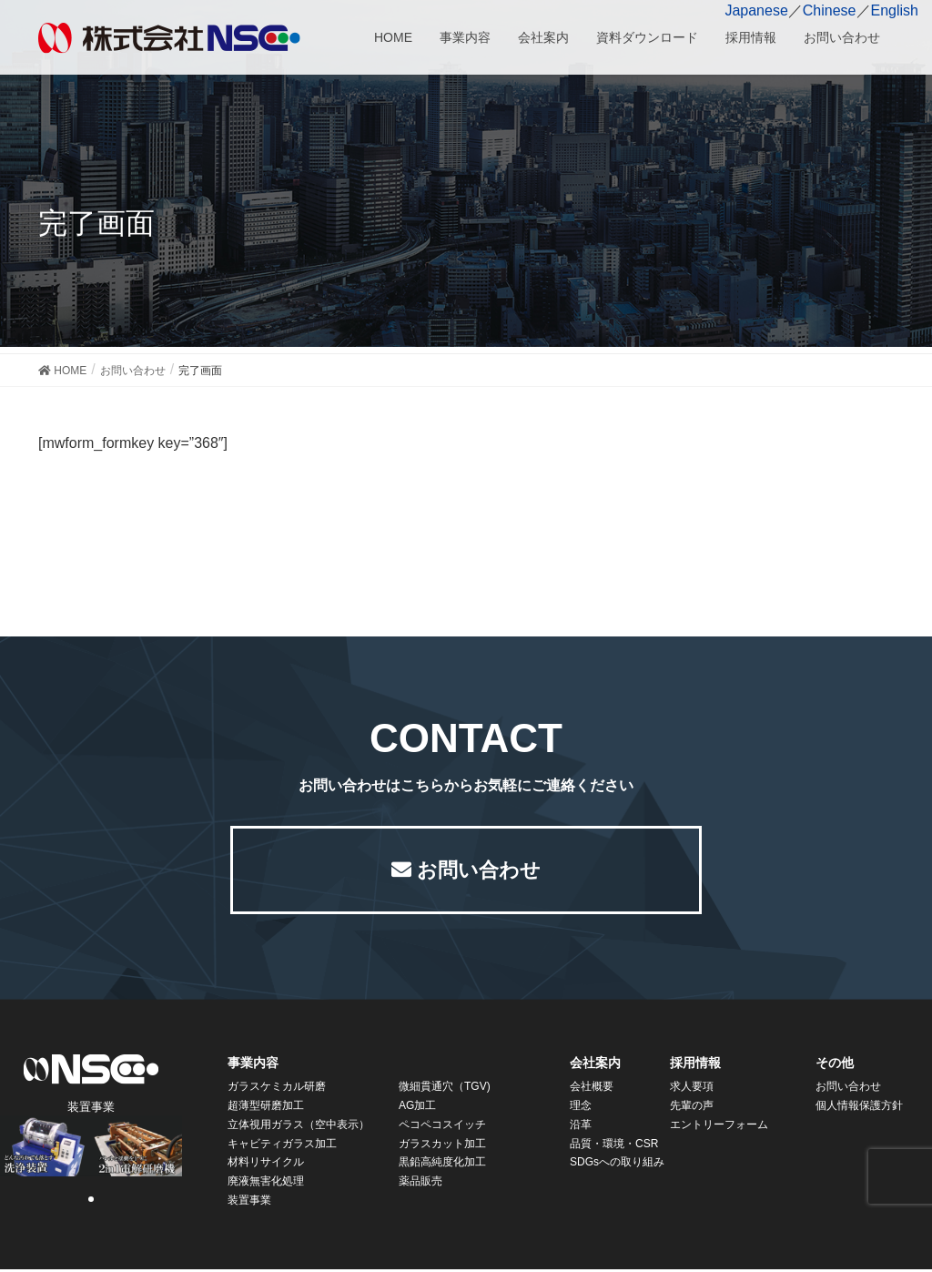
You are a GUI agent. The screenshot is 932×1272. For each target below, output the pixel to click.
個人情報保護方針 (859, 1108)
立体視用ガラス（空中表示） (299, 1127)
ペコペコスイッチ (442, 1127)
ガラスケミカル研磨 (277, 1089)
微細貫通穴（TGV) (445, 1089)
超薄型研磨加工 (266, 1108)
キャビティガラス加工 (282, 1146)
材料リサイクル (266, 1164)
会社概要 (591, 1089)
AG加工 (417, 1108)
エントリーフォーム (719, 1127)
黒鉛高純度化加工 (442, 1164)
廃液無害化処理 (266, 1183)
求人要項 (692, 1089)
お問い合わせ (479, 871)
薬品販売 (420, 1183)
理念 (581, 1108)
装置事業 (249, 1202)
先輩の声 (692, 1108)
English (894, 10)
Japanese (755, 10)
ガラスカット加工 (442, 1146)
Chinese (829, 10)
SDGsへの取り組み (617, 1164)
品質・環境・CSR (614, 1146)
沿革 (581, 1127)
